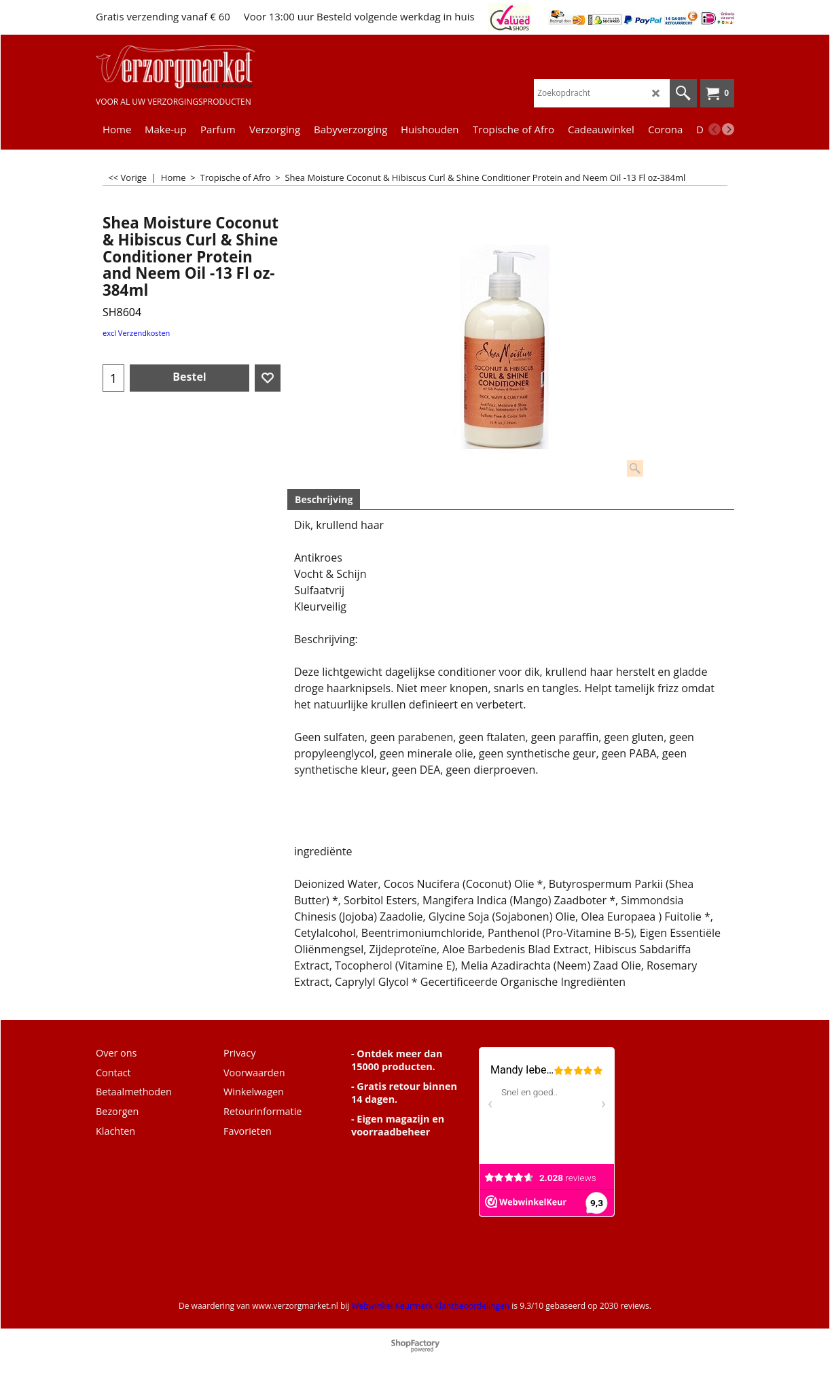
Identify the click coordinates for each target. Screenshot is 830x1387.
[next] (728, 129)
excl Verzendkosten (136, 333)
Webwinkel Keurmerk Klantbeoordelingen (430, 1306)
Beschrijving (324, 499)
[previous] (714, 129)
